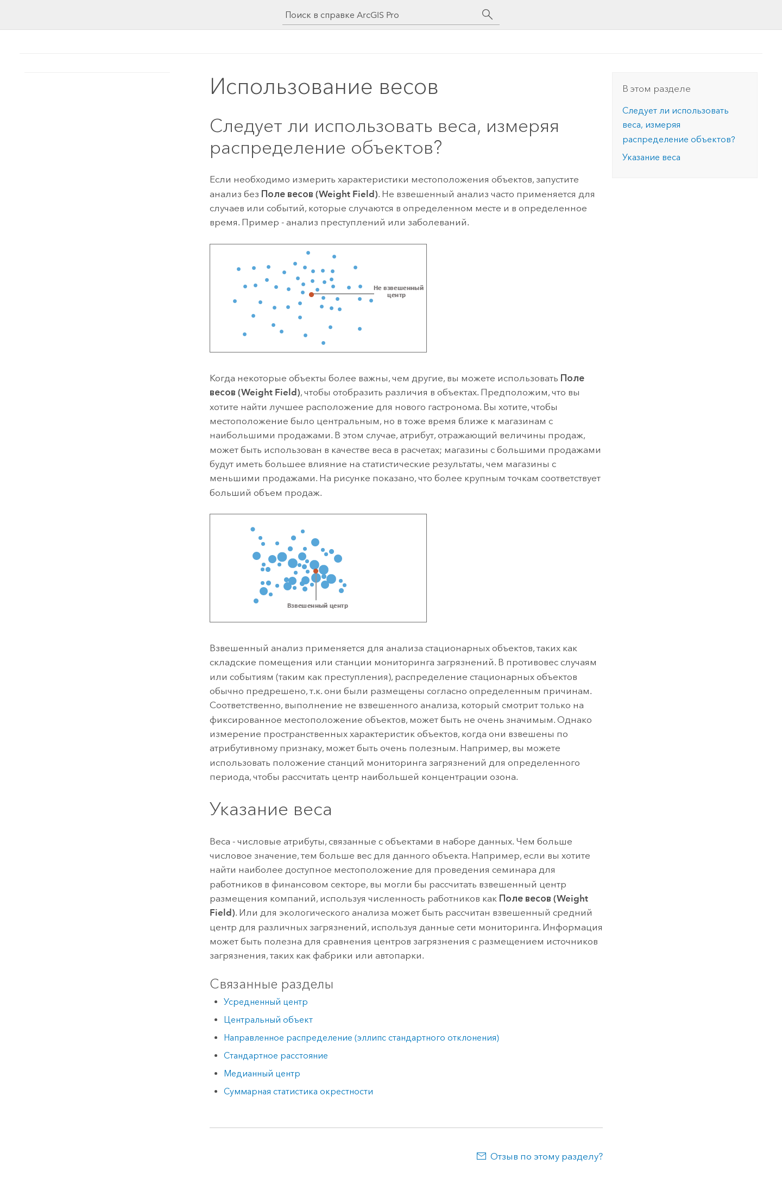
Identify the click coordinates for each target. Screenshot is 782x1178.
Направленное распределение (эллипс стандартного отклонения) (361, 1037)
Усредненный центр (266, 1002)
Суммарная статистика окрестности (298, 1091)
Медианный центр (262, 1073)
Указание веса (651, 157)
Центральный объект (268, 1020)
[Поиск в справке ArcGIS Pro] (380, 14)
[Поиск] (487, 14)
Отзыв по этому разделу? (546, 1156)
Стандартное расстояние (276, 1055)
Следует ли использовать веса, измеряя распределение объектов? (678, 124)
